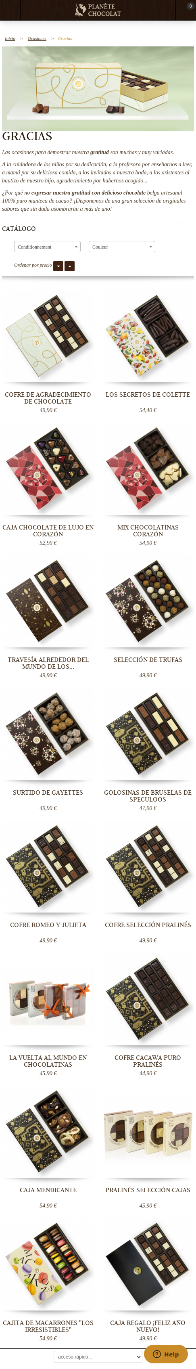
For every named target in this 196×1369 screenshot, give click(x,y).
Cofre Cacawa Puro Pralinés (148, 1061)
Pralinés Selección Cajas (147, 1190)
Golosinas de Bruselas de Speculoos (148, 796)
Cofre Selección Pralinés (148, 925)
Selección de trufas (148, 659)
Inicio (10, 38)
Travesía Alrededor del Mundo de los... (48, 663)
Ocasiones (37, 38)
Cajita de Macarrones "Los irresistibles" (48, 1326)
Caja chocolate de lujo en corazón (48, 531)
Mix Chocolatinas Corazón (148, 531)
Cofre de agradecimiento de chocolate (48, 398)
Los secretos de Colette (148, 394)
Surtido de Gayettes (48, 792)
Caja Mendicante (48, 1190)
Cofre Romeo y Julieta (48, 925)
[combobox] (47, 246)
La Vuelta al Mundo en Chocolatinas (48, 1061)
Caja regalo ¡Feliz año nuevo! (148, 1326)
